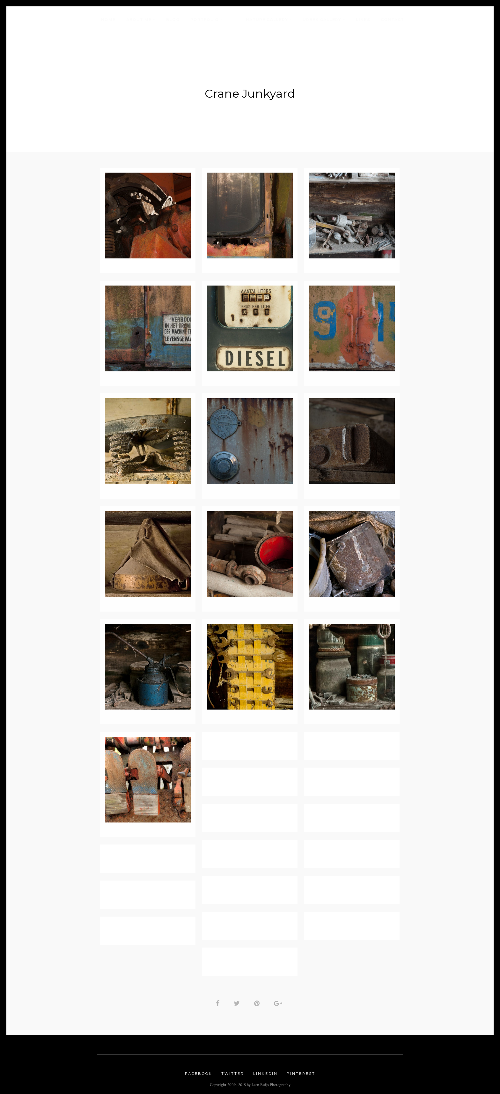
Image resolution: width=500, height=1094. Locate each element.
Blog (173, 19)
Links (363, 19)
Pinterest (301, 1071)
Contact (392, 19)
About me (138, 19)
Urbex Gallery (322, 19)
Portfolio (204, 19)
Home (108, 19)
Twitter (232, 1071)
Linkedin (265, 1071)
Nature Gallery (267, 19)
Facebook (198, 1071)
